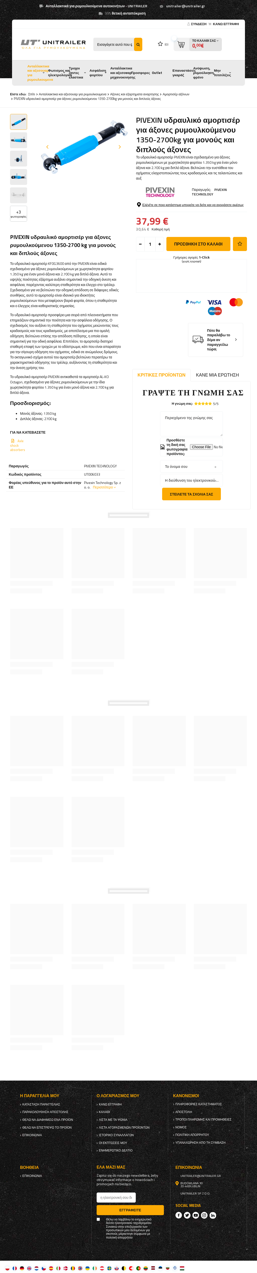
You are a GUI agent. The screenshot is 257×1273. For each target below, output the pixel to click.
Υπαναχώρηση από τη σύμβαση (200, 1142)
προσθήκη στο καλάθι (198, 244)
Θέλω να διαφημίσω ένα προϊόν (47, 1119)
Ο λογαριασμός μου (118, 1095)
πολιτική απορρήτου (192, 1134)
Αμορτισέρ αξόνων (176, 94)
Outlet (157, 72)
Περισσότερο (103, 487)
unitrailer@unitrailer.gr (185, 6)
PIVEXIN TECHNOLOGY (209, 192)
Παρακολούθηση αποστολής (45, 1112)
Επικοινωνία (32, 1135)
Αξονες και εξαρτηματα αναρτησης (134, 94)
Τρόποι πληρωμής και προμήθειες (203, 1119)
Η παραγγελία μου (39, 1095)
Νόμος (181, 1127)
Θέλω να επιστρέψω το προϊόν (47, 1127)
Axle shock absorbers (17, 445)
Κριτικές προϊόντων (161, 375)
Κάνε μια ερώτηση (217, 375)
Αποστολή (183, 1112)
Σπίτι (31, 94)
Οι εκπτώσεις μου (113, 1142)
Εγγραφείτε (130, 1210)
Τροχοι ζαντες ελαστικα (76, 72)
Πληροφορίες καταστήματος (198, 1104)
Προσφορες (140, 72)
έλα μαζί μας (111, 1167)
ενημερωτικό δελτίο (116, 1150)
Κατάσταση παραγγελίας (41, 1104)
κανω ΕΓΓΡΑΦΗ (226, 23)
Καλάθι (104, 1112)
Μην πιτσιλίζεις (222, 72)
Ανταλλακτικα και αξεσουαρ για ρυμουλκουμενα (40, 73)
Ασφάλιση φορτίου (98, 72)
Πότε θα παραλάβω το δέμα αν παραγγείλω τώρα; (218, 340)
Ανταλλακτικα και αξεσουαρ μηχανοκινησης (122, 72)
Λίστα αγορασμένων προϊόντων (124, 1127)
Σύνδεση (199, 23)
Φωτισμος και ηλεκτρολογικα (60, 72)
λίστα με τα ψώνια (113, 1119)
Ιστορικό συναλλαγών (116, 1135)
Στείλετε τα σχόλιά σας (191, 494)
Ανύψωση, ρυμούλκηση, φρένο (204, 72)
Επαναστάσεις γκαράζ (184, 72)
